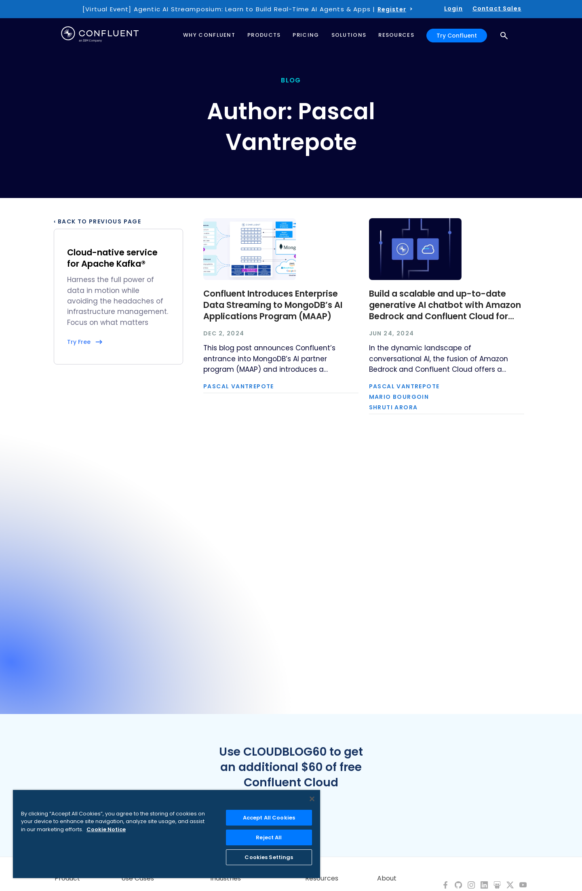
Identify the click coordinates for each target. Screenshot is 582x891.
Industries (225, 878)
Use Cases (137, 878)
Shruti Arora (393, 407)
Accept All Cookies (269, 817)
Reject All (269, 837)
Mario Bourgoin (399, 397)
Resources (321, 878)
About (386, 878)
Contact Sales (496, 8)
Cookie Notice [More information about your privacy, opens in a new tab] (106, 829)
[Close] (312, 798)
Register (391, 9)
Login (453, 8)
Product (67, 878)
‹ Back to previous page (97, 221)
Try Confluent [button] (456, 36)
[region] (166, 834)
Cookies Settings (269, 857)
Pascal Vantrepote (238, 386)
